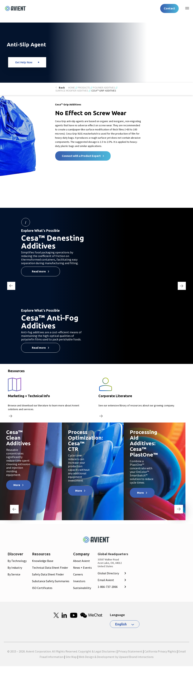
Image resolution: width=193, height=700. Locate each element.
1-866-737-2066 (108, 587)
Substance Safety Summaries (50, 581)
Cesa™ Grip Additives (103, 90)
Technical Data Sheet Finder (50, 567)
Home (71, 87)
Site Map (71, 657)
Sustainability (82, 588)
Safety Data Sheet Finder (48, 574)
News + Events (82, 567)
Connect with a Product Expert (81, 155)
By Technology (17, 561)
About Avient (81, 561)
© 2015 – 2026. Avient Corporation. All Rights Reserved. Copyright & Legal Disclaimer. (61, 651)
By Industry (15, 567)
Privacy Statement (130, 651)
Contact (169, 8)
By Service (14, 574)
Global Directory (108, 573)
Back (62, 87)
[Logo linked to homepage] (15, 8)
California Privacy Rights (160, 651)
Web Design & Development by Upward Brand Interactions (116, 657)
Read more (39, 271)
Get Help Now (23, 62)
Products (84, 87)
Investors (79, 581)
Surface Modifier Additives (71, 90)
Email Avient (106, 580)
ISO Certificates (42, 588)
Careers (78, 574)
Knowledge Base (42, 561)
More (16, 485)
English (121, 624)
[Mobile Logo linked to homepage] (96, 540)
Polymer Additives (104, 87)
